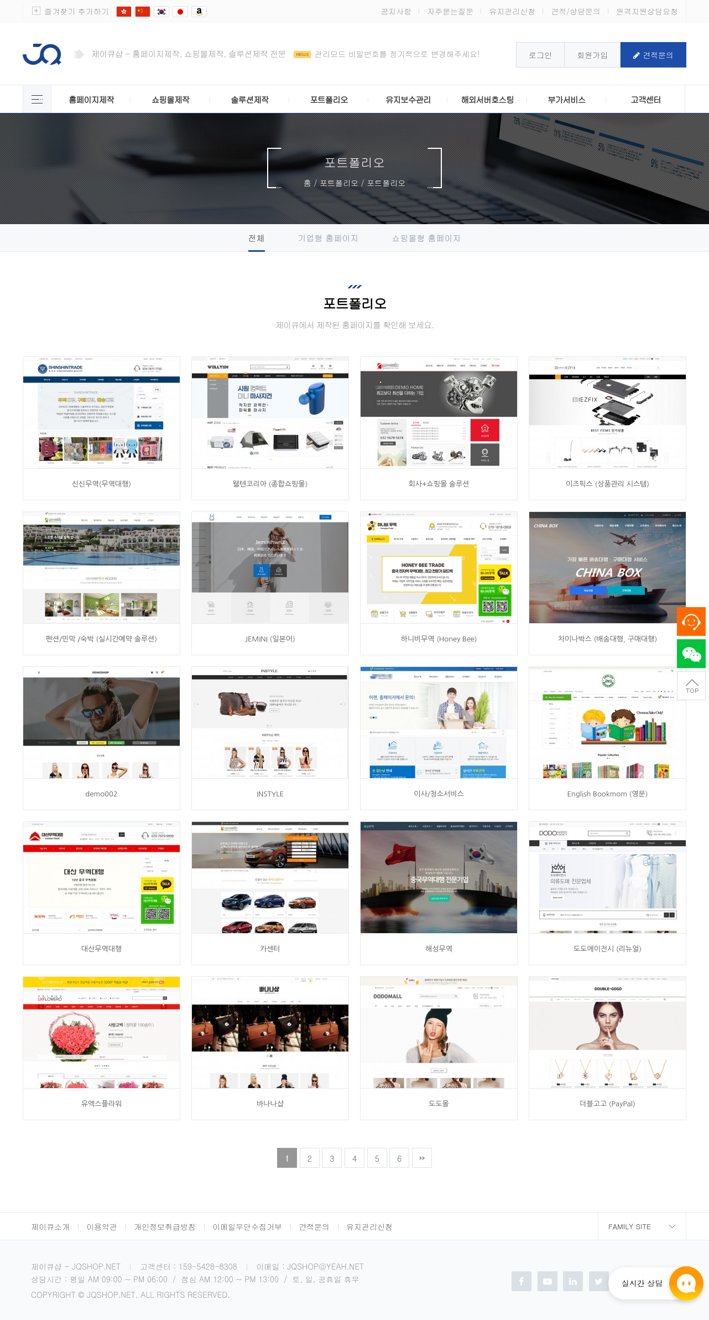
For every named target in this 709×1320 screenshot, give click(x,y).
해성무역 (438, 949)
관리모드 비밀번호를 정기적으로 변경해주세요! (397, 53)
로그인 (540, 54)
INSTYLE (270, 794)
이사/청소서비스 (438, 794)
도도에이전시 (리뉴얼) (608, 949)
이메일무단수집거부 (247, 1226)
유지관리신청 (512, 11)
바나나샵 (270, 1103)
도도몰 (439, 1103)
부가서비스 (566, 99)
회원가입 (592, 54)
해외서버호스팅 (487, 99)
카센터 (270, 949)
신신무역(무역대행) (101, 484)
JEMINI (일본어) (270, 639)
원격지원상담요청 (647, 11)
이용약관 (101, 1226)
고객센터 (645, 99)
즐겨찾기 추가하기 (76, 11)
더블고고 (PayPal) (607, 1103)
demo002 (101, 794)
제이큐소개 (50, 1226)
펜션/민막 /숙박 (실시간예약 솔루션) (101, 639)
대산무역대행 (101, 949)
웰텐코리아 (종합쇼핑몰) (270, 484)
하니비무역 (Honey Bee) (438, 639)
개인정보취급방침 (165, 1226)
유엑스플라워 (101, 1103)
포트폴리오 (328, 99)
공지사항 (395, 11)
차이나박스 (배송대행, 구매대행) (608, 639)
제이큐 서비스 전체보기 (37, 99)
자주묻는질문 (450, 11)
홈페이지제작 (91, 99)
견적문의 (653, 54)
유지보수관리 (408, 99)
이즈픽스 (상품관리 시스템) (607, 484)
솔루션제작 (249, 99)
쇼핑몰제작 (170, 99)
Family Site (629, 1226)
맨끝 (422, 1158)
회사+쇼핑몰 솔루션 (439, 484)
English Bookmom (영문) (607, 794)
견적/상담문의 (576, 11)
